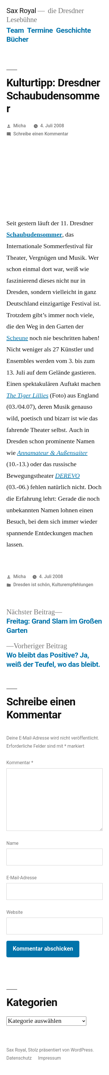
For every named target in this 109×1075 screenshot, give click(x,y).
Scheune (17, 338)
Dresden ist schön (31, 584)
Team (15, 30)
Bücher (17, 39)
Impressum (49, 1058)
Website (14, 912)
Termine (40, 30)
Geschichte (73, 30)
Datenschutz (19, 1058)
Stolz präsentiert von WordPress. (61, 1050)
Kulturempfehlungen (72, 584)
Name (12, 843)
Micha (19, 125)
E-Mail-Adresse (21, 877)
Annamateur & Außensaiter (52, 453)
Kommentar (19, 762)
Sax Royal (21, 10)
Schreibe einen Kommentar (40, 134)
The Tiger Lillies (27, 395)
